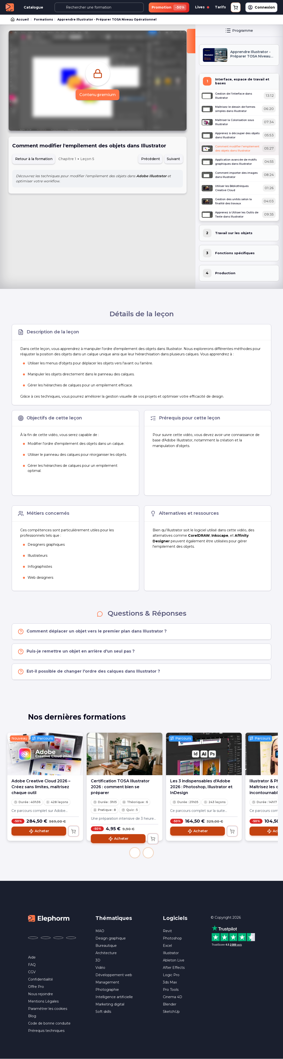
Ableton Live (173, 960)
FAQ (32, 964)
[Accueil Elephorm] (49, 918)
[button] (135, 853)
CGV (32, 972)
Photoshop (172, 938)
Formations (43, 19)
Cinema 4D (172, 997)
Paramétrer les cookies (47, 1008)
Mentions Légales (43, 1001)
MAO (99, 931)
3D (97, 960)
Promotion (169, 7)
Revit (167, 931)
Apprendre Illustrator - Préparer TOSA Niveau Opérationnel (107, 19)
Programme (239, 30)
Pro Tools (170, 989)
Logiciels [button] (175, 918)
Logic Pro (171, 975)
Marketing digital (109, 1004)
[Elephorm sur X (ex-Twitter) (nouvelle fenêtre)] (46, 938)
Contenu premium (97, 94)
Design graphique (110, 938)
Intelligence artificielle (114, 997)
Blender (169, 1004)
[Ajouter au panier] (73, 831)
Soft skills (103, 1011)
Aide (32, 957)
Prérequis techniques (46, 1030)
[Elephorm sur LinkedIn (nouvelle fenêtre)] (71, 938)
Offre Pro (36, 986)
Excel (167, 945)
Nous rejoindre (40, 994)
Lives (202, 7)
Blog (32, 1016)
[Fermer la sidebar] (191, 41)
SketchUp (171, 1011)
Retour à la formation (33, 159)
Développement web (113, 975)
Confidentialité (40, 979)
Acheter (39, 831)
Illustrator (171, 953)
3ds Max (170, 982)
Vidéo (100, 967)
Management (107, 982)
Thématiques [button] (113, 918)
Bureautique (106, 945)
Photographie (107, 989)
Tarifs (220, 7)
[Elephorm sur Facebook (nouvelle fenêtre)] (33, 938)
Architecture (106, 953)
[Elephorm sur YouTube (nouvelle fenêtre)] (58, 938)
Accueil (20, 19)
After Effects (174, 967)
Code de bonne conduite (49, 1023)
